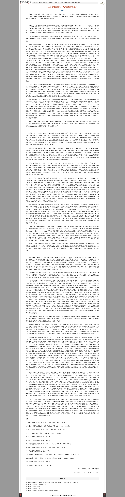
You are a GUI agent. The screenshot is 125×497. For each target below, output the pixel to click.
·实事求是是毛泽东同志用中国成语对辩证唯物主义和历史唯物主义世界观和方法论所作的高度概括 (52, 482)
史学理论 (57, 2)
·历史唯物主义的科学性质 (33, 486)
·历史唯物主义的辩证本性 (33, 488)
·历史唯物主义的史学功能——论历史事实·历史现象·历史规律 (42, 490)
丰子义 (62, 10)
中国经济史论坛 (43, 2)
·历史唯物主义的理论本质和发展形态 (36, 484)
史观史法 (51, 2)
